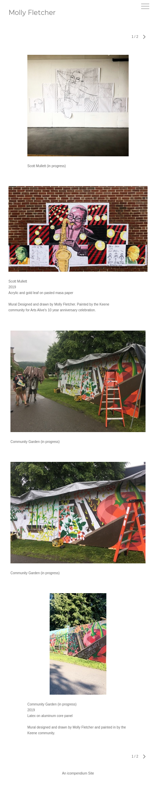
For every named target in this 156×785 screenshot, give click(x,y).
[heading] (32, 13)
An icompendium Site (78, 773)
